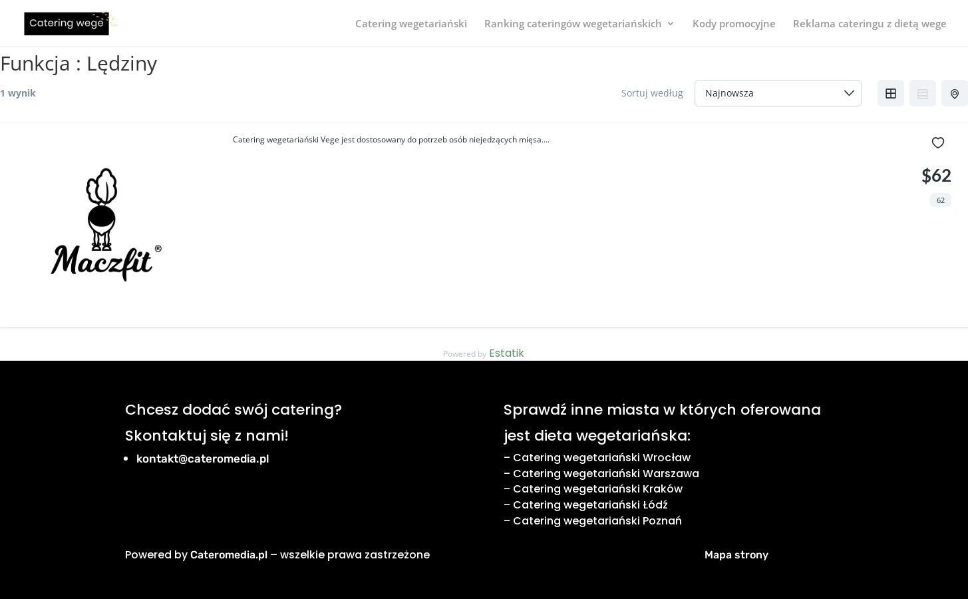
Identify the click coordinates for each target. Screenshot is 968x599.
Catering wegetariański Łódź (590, 504)
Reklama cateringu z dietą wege (870, 24)
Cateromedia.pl (228, 554)
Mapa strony (736, 554)
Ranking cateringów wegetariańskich (573, 24)
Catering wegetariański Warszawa (606, 473)
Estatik (506, 353)
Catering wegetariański (411, 24)
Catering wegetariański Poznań (597, 520)
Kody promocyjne (734, 24)
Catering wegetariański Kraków (598, 489)
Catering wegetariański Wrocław (602, 457)
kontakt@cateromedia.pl (202, 458)
